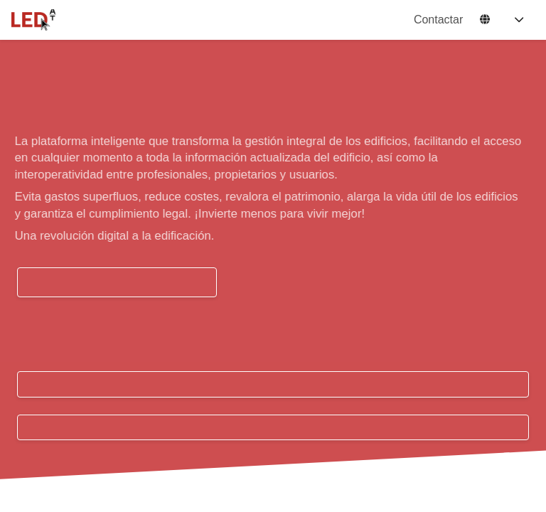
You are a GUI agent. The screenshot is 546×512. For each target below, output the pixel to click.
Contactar (438, 20)
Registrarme (273, 427)
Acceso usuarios (273, 384)
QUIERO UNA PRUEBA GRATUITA (117, 282)
